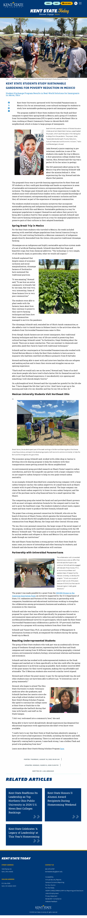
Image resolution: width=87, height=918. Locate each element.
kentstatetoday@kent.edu (53, 871)
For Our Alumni (50, 885)
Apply (48, 3)
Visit (56, 3)
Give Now (66, 3)
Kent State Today (49, 12)
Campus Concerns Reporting (54, 882)
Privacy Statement (51, 896)
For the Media (49, 887)
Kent (7, 79)
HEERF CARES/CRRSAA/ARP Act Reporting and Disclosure (64, 890)
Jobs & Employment (52, 893)
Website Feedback (51, 901)
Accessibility (49, 877)
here (62, 748)
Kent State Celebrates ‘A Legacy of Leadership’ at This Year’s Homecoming (24, 832)
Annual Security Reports (53, 879)
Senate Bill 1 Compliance (53, 898)
